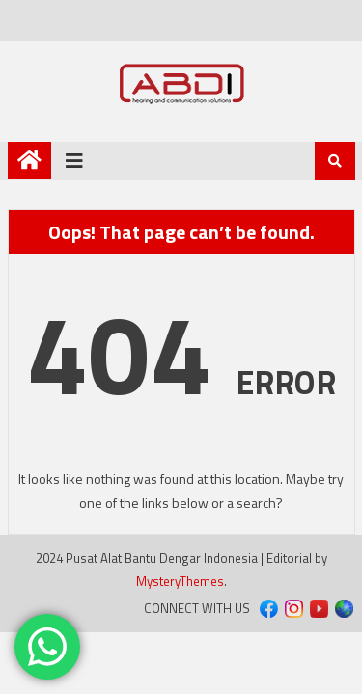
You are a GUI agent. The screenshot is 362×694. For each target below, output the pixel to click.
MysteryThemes (180, 581)
